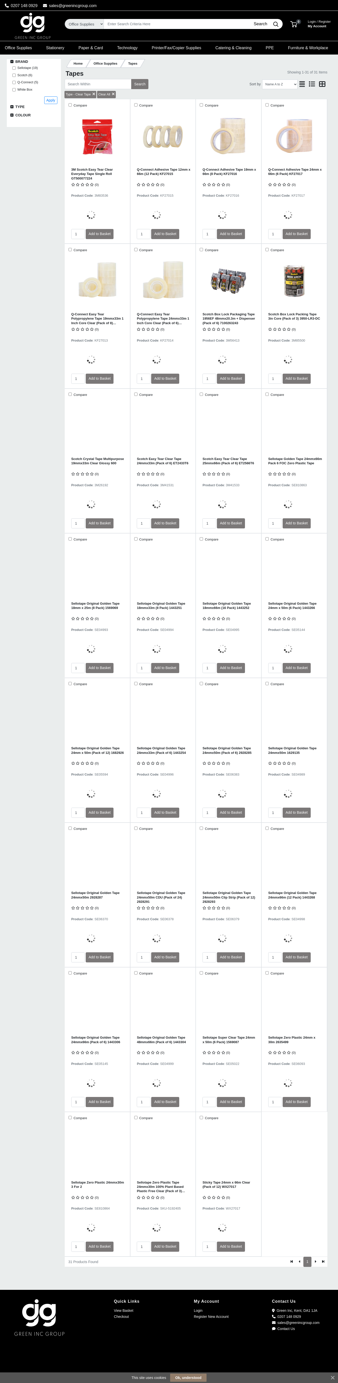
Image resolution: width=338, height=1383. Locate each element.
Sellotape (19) (27, 68)
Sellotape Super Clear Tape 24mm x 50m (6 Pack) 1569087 (228, 1040)
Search (139, 84)
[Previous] (300, 1262)
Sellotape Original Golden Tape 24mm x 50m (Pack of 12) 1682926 (97, 750)
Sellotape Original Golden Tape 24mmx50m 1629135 (292, 750)
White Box (24, 89)
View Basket (123, 1311)
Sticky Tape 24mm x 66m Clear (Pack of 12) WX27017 (226, 1185)
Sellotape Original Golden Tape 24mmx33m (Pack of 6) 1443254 (161, 750)
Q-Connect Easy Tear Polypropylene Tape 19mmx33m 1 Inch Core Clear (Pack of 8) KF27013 (97, 318)
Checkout (121, 1317)
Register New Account (211, 1317)
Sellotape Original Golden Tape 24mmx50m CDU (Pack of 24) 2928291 (161, 897)
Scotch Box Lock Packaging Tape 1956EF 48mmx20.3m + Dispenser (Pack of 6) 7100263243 (228, 318)
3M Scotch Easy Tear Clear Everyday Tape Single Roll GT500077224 (92, 174)
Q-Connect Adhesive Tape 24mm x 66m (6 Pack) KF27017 (295, 172)
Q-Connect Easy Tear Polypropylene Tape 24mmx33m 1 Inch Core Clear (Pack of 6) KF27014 (163, 318)
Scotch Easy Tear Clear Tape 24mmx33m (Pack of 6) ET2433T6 (162, 461)
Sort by (255, 84)
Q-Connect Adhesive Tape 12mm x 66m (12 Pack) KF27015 (163, 172)
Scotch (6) (24, 75)
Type (20, 107)
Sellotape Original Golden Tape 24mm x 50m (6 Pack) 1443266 (292, 606)
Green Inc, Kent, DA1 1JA (295, 1311)
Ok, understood (188, 1378)
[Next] (315, 1262)
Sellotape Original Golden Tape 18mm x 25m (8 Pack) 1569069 (95, 606)
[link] (169, 1365)
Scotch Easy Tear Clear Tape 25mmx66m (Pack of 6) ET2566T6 (228, 461)
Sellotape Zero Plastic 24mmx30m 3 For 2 (97, 1185)
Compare (80, 105)
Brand (21, 62)
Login (198, 1311)
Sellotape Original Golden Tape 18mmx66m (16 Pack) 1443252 (226, 606)
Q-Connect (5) (27, 82)
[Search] (177, 24)
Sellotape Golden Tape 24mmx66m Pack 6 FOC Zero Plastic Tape (295, 461)
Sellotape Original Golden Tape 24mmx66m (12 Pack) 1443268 (292, 895)
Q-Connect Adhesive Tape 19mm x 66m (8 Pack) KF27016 (229, 172)
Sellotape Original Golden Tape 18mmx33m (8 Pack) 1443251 (161, 606)
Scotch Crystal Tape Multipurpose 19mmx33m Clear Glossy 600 (97, 461)
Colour (23, 115)
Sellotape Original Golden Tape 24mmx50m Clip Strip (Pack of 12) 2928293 (228, 897)
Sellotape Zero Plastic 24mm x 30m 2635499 (291, 1040)
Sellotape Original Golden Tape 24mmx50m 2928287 (95, 895)
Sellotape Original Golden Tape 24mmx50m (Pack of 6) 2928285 (227, 750)
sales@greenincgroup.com (70, 6)
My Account (319, 23)
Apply (50, 100)
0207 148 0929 (21, 6)
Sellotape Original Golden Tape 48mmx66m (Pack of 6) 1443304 (161, 1040)
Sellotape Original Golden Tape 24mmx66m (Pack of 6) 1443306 (95, 1040)
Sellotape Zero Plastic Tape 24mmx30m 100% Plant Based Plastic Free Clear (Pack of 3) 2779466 (160, 1187)
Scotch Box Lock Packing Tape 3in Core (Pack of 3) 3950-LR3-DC (294, 316)
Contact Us (283, 1329)
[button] (293, 24)
